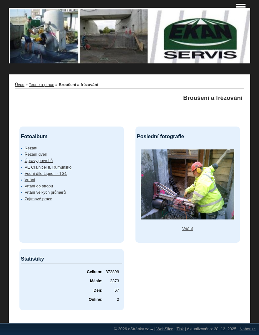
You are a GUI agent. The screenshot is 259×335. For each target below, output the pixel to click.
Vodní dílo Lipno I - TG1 (46, 173)
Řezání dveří (36, 154)
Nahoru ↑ (248, 329)
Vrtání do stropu (39, 186)
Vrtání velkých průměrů (45, 192)
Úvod (19, 84)
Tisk (180, 329)
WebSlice (164, 329)
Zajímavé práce (38, 199)
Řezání (31, 148)
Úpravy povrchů (39, 160)
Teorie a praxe (41, 84)
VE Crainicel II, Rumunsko (48, 167)
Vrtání (30, 179)
